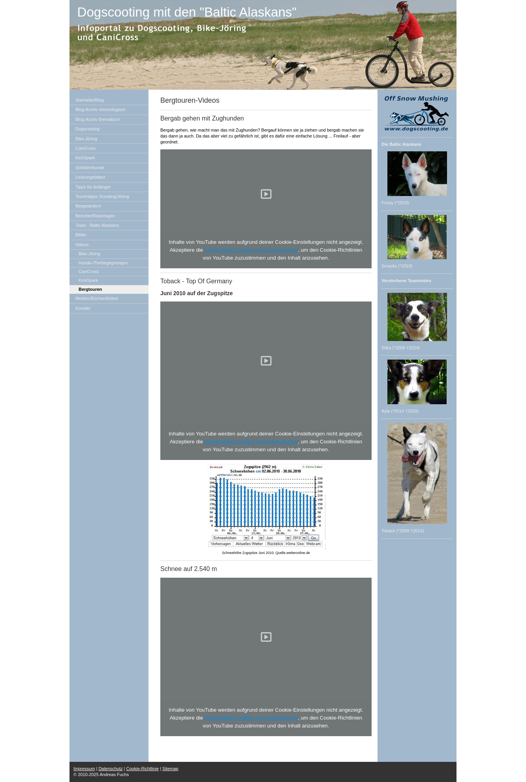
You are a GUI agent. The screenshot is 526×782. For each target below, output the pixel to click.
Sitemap (170, 768)
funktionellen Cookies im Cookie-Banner (251, 250)
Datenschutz (110, 768)
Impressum (84, 768)
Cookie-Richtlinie (142, 768)
